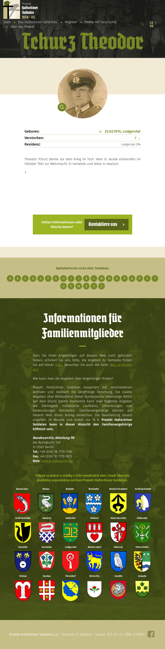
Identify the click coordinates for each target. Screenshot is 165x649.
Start (6, 22)
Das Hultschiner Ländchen (37, 22)
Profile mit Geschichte (100, 22)
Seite (58, 365)
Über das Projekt (22, 27)
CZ (151, 22)
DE (152, 26)
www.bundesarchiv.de (57, 461)
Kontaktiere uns (102, 224)
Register (71, 22)
